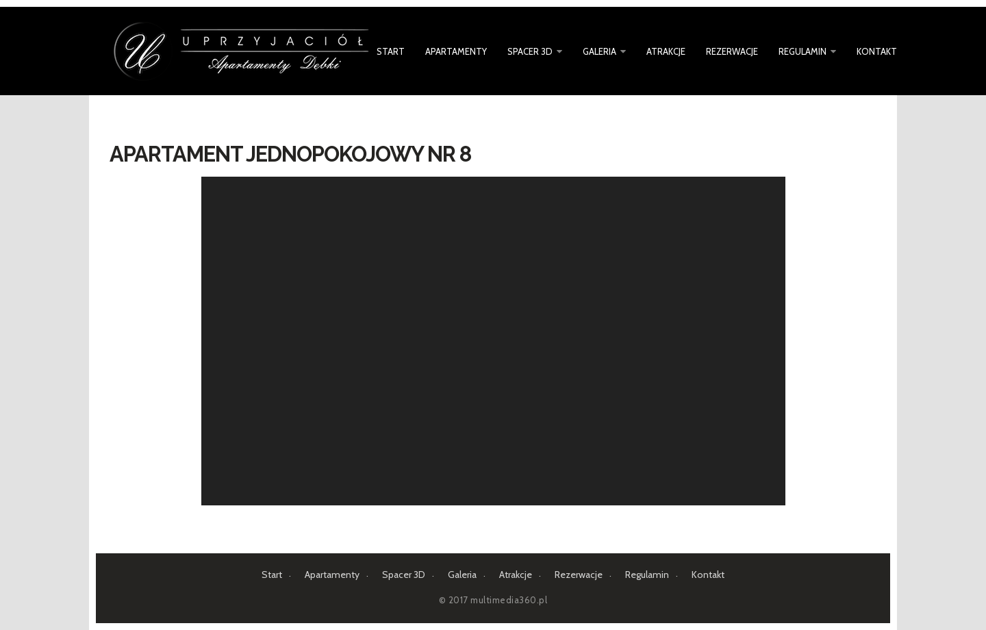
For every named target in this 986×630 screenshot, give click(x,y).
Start (391, 51)
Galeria (599, 51)
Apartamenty (456, 51)
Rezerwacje (732, 51)
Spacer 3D (530, 51)
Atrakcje (665, 51)
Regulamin (802, 51)
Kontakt (877, 51)
